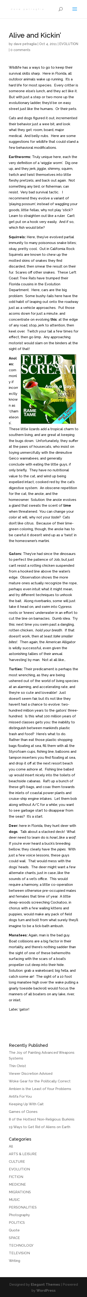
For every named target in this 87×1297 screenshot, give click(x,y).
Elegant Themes (45, 1284)
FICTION (16, 1177)
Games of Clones (23, 1112)
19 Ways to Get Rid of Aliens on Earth (39, 1127)
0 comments (20, 50)
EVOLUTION (68, 44)
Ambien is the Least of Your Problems (40, 1089)
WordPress (46, 1290)
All (11, 1146)
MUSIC (14, 1200)
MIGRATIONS (20, 1192)
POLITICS (17, 1223)
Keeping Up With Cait (26, 1104)
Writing (14, 1261)
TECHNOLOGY (21, 1245)
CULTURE (17, 1162)
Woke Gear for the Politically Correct (40, 1081)
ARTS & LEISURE (23, 1154)
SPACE (14, 1238)
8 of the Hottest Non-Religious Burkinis (41, 1119)
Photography (19, 1215)
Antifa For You (20, 1096)
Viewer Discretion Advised (30, 1074)
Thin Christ (17, 1066)
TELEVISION (19, 1253)
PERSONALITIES (23, 1207)
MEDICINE (17, 1184)
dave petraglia (25, 44)
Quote (14, 1230)
